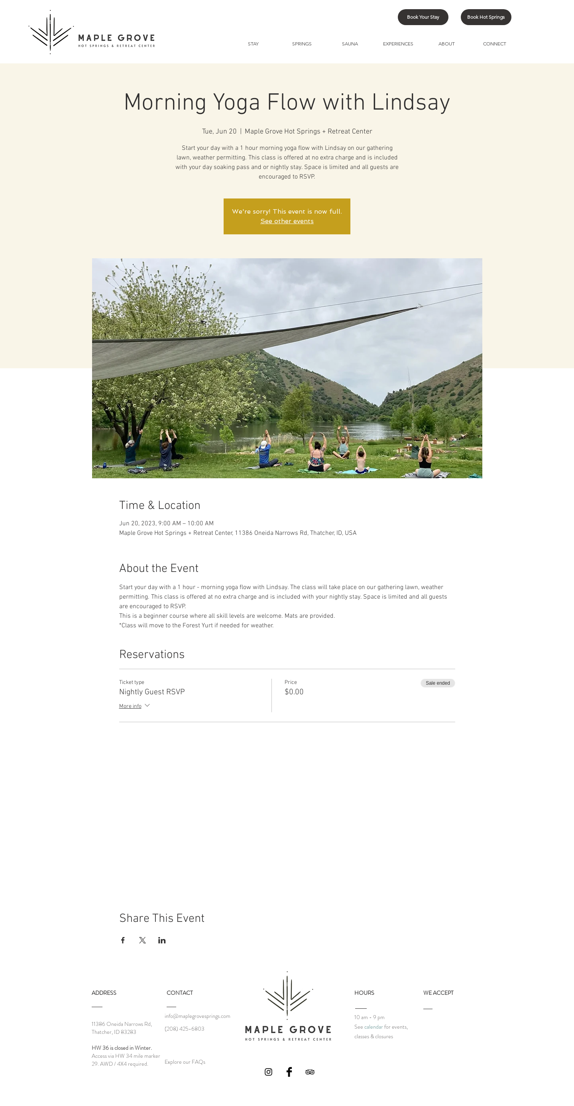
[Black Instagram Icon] (268, 1072)
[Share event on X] (142, 940)
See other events (287, 221)
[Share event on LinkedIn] (162, 940)
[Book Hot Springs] (486, 17)
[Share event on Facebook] (123, 940)
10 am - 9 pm (369, 1017)
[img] (431, 1030)
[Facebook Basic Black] (289, 1072)
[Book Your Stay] (423, 17)
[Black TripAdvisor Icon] (310, 1072)
